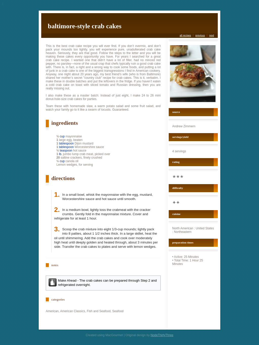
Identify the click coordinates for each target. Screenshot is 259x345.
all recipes (185, 35)
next (211, 35)
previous (200, 35)
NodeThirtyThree (161, 335)
